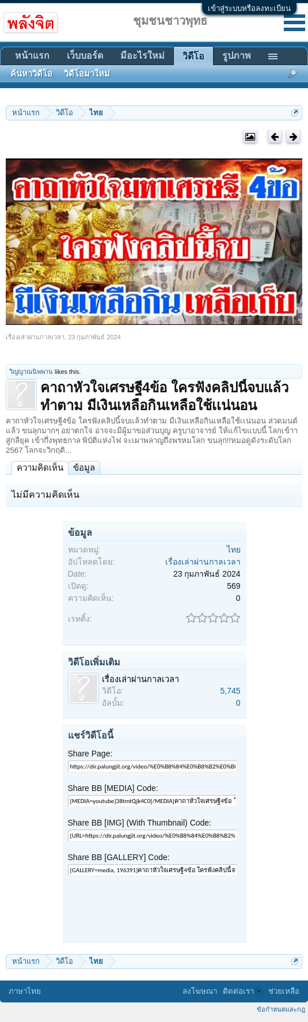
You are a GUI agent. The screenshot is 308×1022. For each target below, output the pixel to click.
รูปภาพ (236, 55)
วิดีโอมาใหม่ (87, 73)
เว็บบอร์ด (85, 55)
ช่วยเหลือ (283, 991)
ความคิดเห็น (40, 467)
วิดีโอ (193, 56)
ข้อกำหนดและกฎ (281, 1009)
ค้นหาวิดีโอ (31, 73)
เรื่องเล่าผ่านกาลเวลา (35, 337)
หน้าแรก (32, 55)
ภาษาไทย (25, 991)
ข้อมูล (84, 467)
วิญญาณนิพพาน (31, 371)
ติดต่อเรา (243, 991)
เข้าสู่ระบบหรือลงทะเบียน (249, 8)
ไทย (234, 549)
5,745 (230, 690)
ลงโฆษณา (199, 991)
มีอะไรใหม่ (142, 55)
